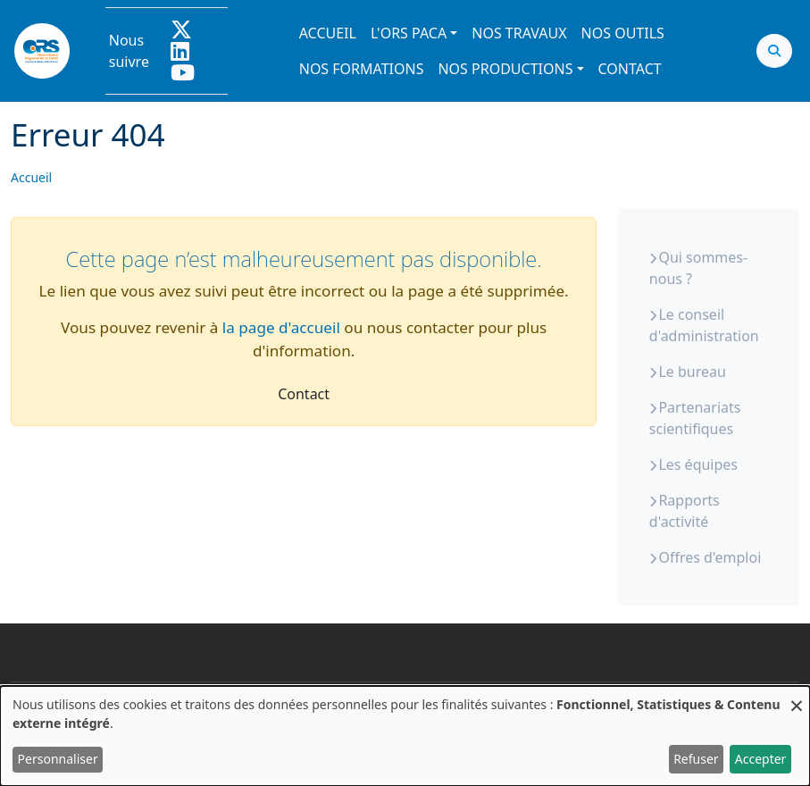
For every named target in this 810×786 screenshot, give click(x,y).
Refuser (695, 758)
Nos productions (505, 69)
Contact (630, 69)
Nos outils (622, 33)
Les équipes (698, 464)
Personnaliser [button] (58, 758)
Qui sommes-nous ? (698, 267)
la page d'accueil (281, 327)
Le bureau (691, 371)
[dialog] (405, 736)
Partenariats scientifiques (695, 418)
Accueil (327, 33)
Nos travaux (519, 33)
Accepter (761, 758)
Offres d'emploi (709, 557)
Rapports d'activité (684, 510)
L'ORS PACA (409, 33)
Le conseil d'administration (704, 325)
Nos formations (361, 69)
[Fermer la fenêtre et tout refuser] (796, 697)
